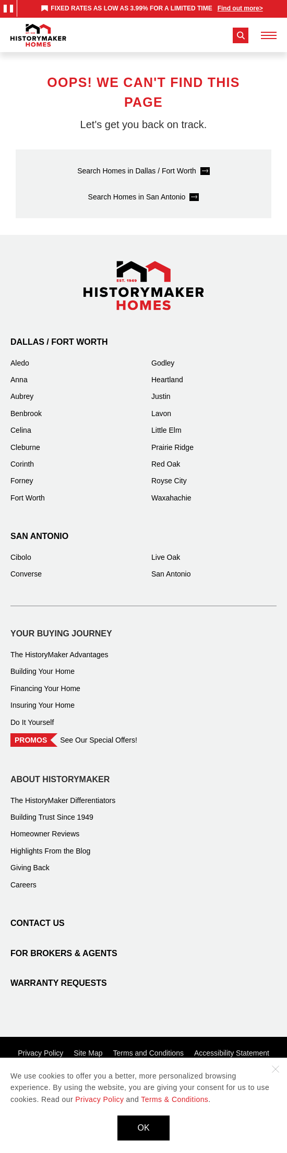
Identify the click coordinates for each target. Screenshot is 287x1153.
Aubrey (21, 396)
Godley (162, 363)
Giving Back (30, 867)
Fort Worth (27, 498)
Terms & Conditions (174, 1099)
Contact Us (37, 923)
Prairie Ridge (172, 447)
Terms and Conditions (148, 1053)
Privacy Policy (40, 1053)
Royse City (169, 481)
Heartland (167, 379)
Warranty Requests (58, 983)
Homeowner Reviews (44, 834)
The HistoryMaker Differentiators (62, 800)
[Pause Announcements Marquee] (8, 8)
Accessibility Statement (231, 1053)
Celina (20, 430)
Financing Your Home (45, 688)
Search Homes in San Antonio (137, 197)
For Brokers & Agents (63, 953)
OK (143, 1127)
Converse (26, 574)
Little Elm (166, 430)
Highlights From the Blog (50, 851)
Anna (19, 379)
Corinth (22, 464)
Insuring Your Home (42, 705)
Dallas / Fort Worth (59, 341)
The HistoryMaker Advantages (59, 654)
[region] (152, 8)
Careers (23, 885)
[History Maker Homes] (38, 35)
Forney (21, 481)
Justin (161, 396)
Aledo (19, 363)
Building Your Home (42, 671)
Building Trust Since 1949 (51, 817)
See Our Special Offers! (98, 740)
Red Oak (165, 464)
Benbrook (26, 413)
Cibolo (20, 557)
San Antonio (39, 536)
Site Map (88, 1053)
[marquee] (152, 8)
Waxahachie (171, 498)
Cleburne (25, 447)
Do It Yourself (32, 722)
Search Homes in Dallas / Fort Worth (136, 171)
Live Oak (165, 557)
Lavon (161, 413)
